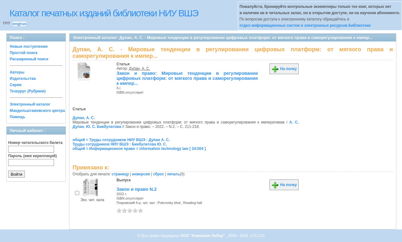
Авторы (17, 72)
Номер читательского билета (35, 142)
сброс (158, 174)
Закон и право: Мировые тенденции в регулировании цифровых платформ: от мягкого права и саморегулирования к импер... (187, 78)
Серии (15, 85)
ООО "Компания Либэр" (203, 236)
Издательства (23, 78)
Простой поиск (23, 53)
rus (23, 24)
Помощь (17, 117)
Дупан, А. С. (139, 68)
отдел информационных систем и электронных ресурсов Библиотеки (305, 25)
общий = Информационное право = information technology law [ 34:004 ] (139, 148)
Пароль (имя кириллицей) (32, 156)
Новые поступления (29, 46)
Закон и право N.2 (137, 189)
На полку (284, 69)
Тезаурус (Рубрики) (28, 91)
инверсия (141, 174)
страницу (120, 174)
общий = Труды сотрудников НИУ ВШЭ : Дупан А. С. (121, 140)
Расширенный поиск (29, 59)
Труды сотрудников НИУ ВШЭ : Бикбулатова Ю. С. (120, 144)
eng (16, 24)
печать (173, 174)
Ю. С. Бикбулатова (103, 126)
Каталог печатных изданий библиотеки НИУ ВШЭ (103, 13)
